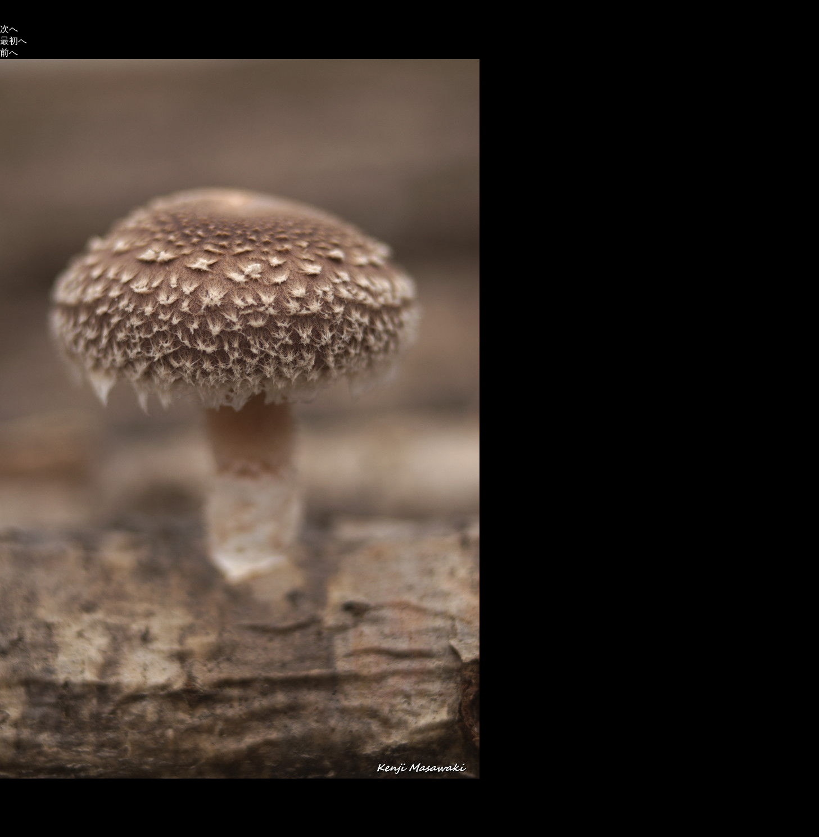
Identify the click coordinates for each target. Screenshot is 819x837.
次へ (9, 29)
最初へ (13, 41)
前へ (9, 52)
